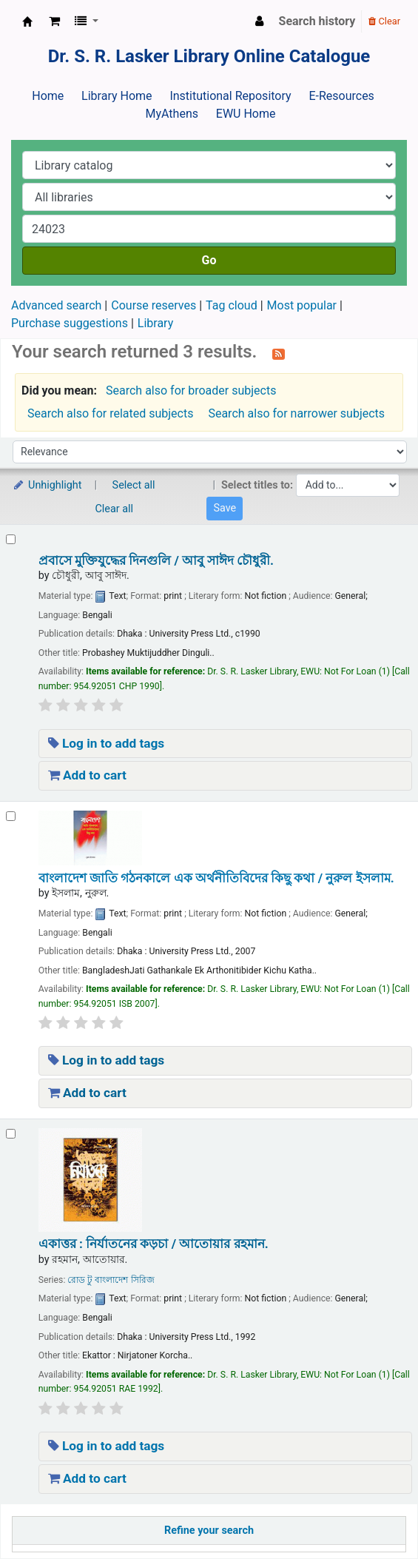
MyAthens (172, 114)
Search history (317, 21)
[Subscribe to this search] (278, 353)
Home (48, 96)
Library (155, 323)
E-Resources (341, 96)
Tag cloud (231, 305)
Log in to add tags (106, 743)
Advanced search (56, 305)
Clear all (114, 509)
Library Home (116, 96)
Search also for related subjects (110, 413)
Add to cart (87, 775)
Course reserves (153, 305)
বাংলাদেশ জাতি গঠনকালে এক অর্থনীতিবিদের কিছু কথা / (216, 878)
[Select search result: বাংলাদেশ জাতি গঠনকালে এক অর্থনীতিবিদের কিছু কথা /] (11, 816)
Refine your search (209, 1530)
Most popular (302, 305)
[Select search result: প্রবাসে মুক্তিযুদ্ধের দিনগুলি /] (11, 539)
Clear (384, 21)
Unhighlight (47, 485)
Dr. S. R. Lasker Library (27, 21)
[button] (54, 21)
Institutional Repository (230, 96)
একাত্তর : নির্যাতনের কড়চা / (153, 1243)
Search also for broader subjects (191, 390)
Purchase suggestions (69, 323)
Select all (133, 485)
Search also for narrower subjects (296, 413)
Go (209, 260)
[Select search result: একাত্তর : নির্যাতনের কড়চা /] (11, 1134)
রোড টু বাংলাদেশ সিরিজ (110, 1280)
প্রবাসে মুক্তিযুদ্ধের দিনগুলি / (156, 560)
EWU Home (246, 114)
